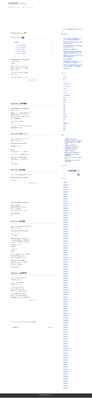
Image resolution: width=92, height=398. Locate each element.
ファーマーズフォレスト (19, 322)
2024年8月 (65, 213)
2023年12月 (66, 231)
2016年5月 (65, 362)
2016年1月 (65, 371)
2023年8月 (65, 241)
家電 (64, 102)
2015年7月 (65, 385)
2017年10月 (66, 322)
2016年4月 (65, 364)
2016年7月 (65, 357)
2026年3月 (65, 182)
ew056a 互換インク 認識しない (70, 49)
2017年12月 (66, 318)
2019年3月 (65, 283)
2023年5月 (65, 248)
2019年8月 (65, 271)
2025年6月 (65, 194)
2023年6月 (65, 245)
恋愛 (64, 105)
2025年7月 (65, 192)
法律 (64, 107)
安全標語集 (67, 149)
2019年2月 (65, 285)
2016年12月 (66, 346)
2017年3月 (65, 339)
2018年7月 (65, 301)
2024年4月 (65, 222)
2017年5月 (65, 334)
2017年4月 (65, 336)
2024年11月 (66, 206)
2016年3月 (65, 367)
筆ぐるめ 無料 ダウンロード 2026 (72, 160)
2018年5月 (65, 306)
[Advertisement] (46, 19)
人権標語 (67, 145)
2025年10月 (66, 185)
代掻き (66, 150)
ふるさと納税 (66, 95)
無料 (75, 171)
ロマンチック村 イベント (22, 47)
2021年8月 (65, 255)
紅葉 (64, 112)
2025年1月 (65, 201)
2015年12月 (66, 374)
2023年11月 (66, 234)
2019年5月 (65, 278)
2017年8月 (65, 327)
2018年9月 (65, 297)
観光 (64, 119)
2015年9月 (65, 381)
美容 (64, 114)
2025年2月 (65, 199)
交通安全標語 (68, 147)
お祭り (64, 88)
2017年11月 (66, 320)
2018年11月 (66, 292)
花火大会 (65, 116)
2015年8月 (65, 383)
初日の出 (65, 100)
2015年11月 (66, 376)
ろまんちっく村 (28, 322)
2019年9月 (65, 269)
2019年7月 (65, 273)
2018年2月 (65, 313)
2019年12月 (66, 262)
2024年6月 (65, 217)
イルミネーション (67, 84)
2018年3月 (65, 311)
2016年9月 (65, 353)
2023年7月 (65, 243)
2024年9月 (65, 210)
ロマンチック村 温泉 (21, 49)
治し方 (79, 171)
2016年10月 (66, 350)
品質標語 (67, 139)
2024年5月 (65, 220)
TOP (14, 7)
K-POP (64, 77)
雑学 (23, 37)
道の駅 (34, 322)
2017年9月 (65, 325)
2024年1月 (65, 229)
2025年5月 (65, 196)
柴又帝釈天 (15, 327)
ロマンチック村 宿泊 (21, 51)
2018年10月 (66, 294)
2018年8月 (65, 299)
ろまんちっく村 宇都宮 (21, 45)
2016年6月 (65, 360)
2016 (70, 171)
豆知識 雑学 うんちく (19, 3)
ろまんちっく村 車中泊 (21, 53)
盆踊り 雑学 (66, 68)
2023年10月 (66, 236)
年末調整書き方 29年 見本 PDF (72, 154)
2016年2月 (65, 369)
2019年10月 (66, 266)
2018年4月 (65, 308)
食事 (64, 128)
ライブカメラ (66, 171)
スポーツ (65, 91)
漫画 (64, 109)
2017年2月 (65, 341)
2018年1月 (65, 315)
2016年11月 (66, 348)
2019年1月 (65, 287)
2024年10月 (66, 208)
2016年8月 (65, 355)
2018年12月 (66, 290)
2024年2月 (65, 227)
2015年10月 (66, 378)
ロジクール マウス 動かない (71, 157)
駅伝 (64, 130)
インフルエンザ (66, 86)
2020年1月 (65, 259)
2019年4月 (65, 280)
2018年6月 (65, 304)
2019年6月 (65, 276)
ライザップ (50, 327)
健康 (64, 98)
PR (64, 79)
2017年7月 (65, 329)
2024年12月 (66, 203)
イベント (65, 81)
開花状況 (65, 123)
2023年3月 (65, 250)
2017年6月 (65, 332)
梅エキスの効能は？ (67, 59)
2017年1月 (65, 343)
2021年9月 (65, 252)
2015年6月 (65, 388)
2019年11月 (66, 264)
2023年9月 (65, 238)
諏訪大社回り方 (68, 152)
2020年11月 (66, 257)
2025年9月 (65, 187)
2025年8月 (65, 189)
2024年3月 (65, 224)
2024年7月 (65, 215)
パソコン (65, 93)
